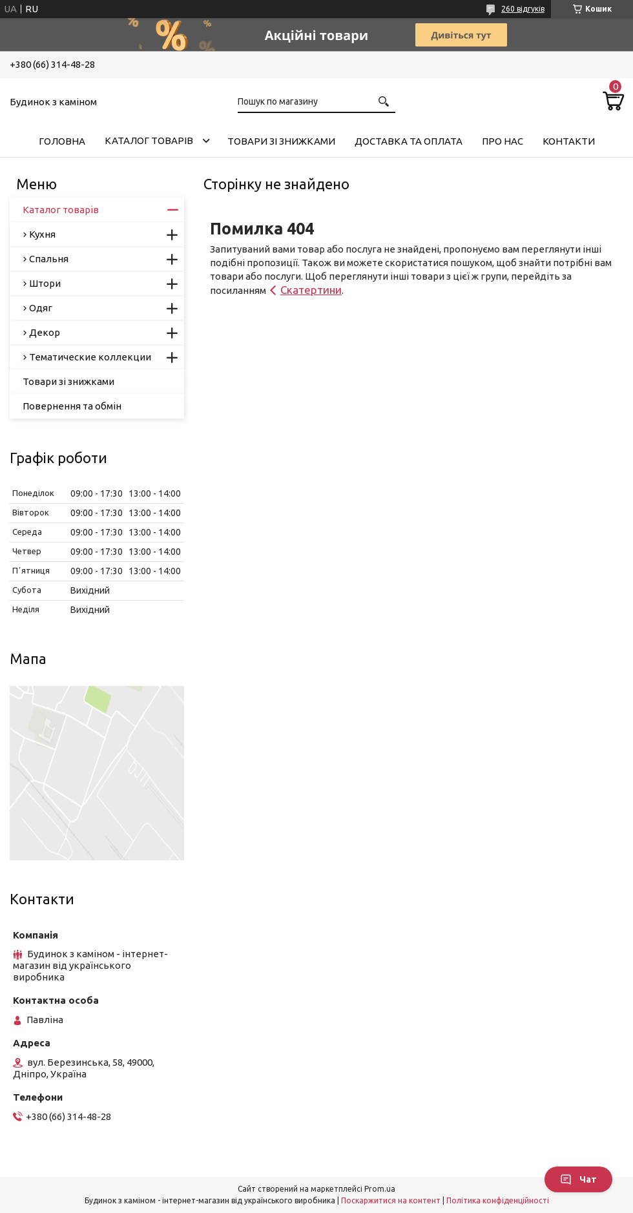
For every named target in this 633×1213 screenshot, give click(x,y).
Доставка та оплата (408, 141)
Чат (578, 1179)
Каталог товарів (149, 140)
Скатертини (311, 290)
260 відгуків (523, 9)
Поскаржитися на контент (391, 1200)
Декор (44, 332)
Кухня (42, 234)
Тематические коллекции (90, 356)
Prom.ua (379, 1189)
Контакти (569, 141)
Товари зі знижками (281, 141)
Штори (45, 283)
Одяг (40, 307)
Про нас (502, 141)
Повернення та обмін (72, 405)
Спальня (48, 258)
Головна (62, 141)
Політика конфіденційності (497, 1200)
